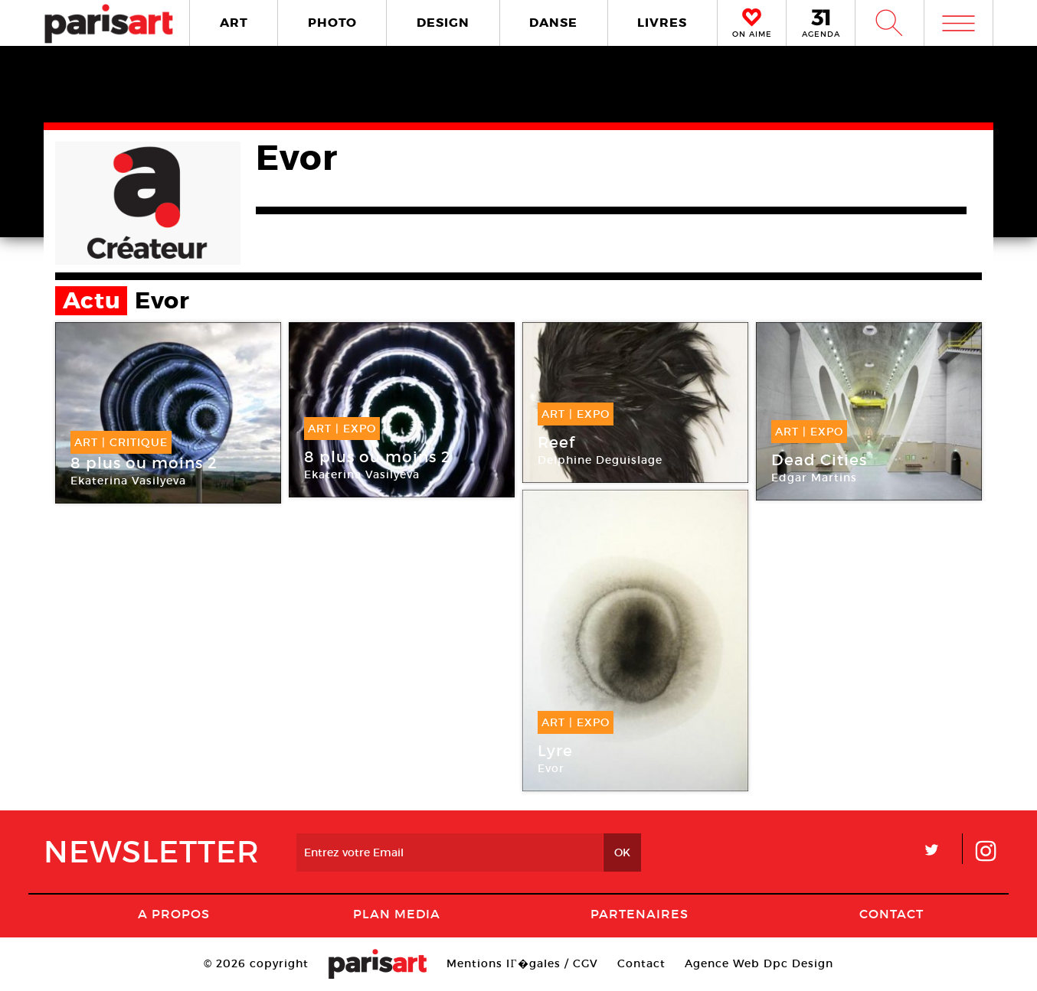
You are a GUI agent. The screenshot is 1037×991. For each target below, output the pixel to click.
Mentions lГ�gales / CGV (522, 963)
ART (234, 23)
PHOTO (332, 23)
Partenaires (639, 913)
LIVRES (662, 23)
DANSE (553, 23)
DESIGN (443, 23)
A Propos (174, 913)
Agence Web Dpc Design (759, 963)
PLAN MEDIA (396, 913)
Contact (891, 913)
